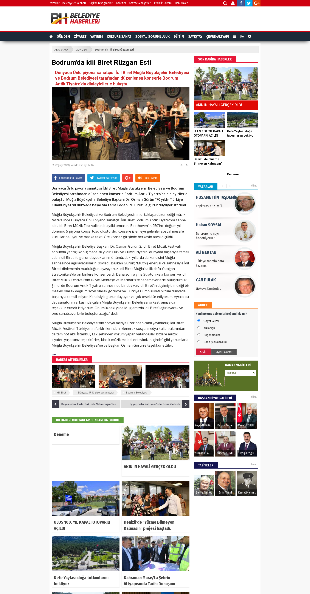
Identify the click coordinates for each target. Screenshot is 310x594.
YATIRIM (96, 36)
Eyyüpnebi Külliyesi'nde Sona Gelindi (159, 404)
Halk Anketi (181, 3)
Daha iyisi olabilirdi (215, 342)
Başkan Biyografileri (101, 3)
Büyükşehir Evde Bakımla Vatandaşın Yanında (86, 404)
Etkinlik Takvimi (163, 3)
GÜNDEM (63, 36)
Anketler (121, 3)
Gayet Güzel (211, 320)
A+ (182, 165)
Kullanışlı (209, 328)
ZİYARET (80, 36)
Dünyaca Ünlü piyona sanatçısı (96, 392)
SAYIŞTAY (195, 36)
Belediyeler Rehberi (74, 3)
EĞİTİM (179, 36)
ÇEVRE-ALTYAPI (217, 36)
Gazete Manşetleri (140, 3)
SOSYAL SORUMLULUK (152, 36)
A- (187, 165)
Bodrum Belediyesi (136, 392)
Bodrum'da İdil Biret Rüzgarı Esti (114, 49)
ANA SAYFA (61, 49)
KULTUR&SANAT (119, 36)
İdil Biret (61, 392)
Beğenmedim (211, 334)
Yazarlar (55, 3)
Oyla (203, 351)
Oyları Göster (224, 351)
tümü (254, 185)
